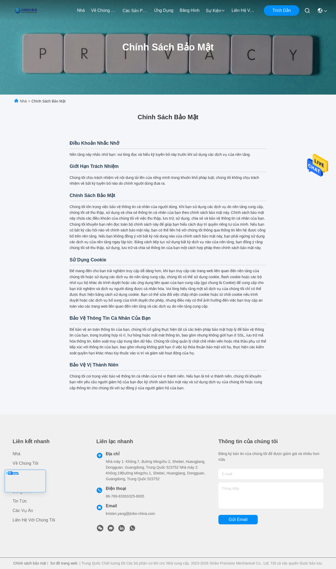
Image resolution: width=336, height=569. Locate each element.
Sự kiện (215, 10)
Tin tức (20, 501)
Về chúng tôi (103, 10)
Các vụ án (23, 510)
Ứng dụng (164, 10)
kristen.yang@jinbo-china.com (130, 513)
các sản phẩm (135, 10)
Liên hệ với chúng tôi (244, 10)
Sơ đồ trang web (63, 563)
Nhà (81, 10)
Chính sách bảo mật (29, 563)
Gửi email (238, 519)
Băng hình (190, 10)
